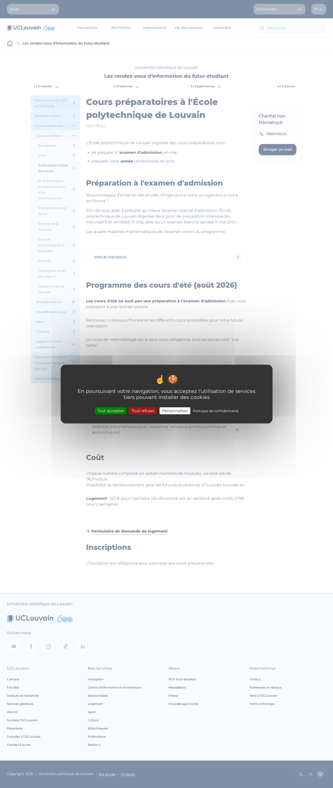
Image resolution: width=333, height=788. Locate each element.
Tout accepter (110, 411)
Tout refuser (143, 411)
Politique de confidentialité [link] (216, 411)
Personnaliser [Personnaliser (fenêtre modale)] (175, 411)
